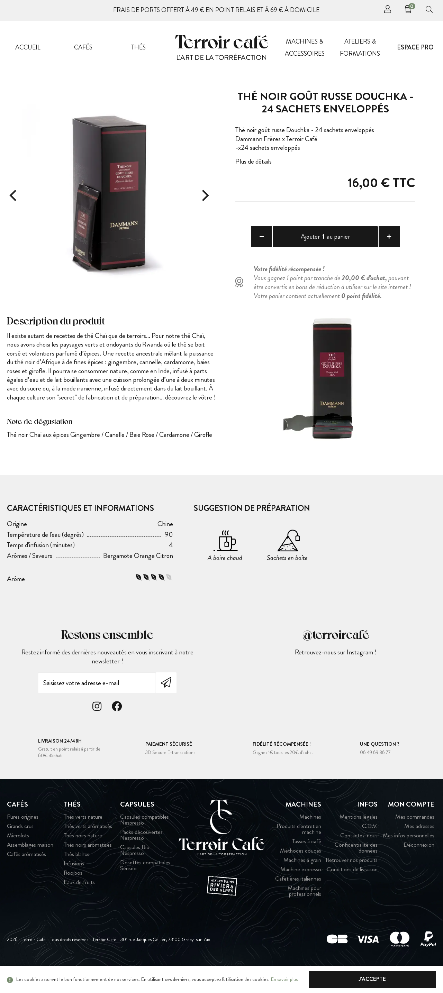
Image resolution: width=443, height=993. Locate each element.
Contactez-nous (359, 856)
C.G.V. (370, 846)
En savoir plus (284, 979)
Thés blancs (76, 874)
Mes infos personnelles (408, 856)
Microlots (18, 856)
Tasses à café (306, 862)
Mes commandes (414, 837)
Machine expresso (300, 890)
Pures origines (22, 837)
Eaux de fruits (79, 902)
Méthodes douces (300, 871)
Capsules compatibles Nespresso (144, 840)
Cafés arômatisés (26, 874)
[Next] (204, 195)
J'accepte (401, 979)
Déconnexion (419, 865)
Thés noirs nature (83, 856)
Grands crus (20, 846)
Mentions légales (359, 837)
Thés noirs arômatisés (88, 865)
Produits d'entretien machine (299, 849)
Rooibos (73, 893)
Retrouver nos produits (352, 880)
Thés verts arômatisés (88, 846)
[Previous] (13, 195)
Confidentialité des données (356, 868)
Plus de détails (254, 161)
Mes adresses (419, 846)
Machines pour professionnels (304, 911)
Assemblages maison (30, 865)
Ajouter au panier (325, 237)
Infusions (74, 884)
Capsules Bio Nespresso (135, 870)
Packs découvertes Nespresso (141, 855)
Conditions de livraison (352, 890)
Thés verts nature (83, 837)
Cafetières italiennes (298, 899)
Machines (310, 837)
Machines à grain (302, 880)
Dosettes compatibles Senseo (145, 886)
